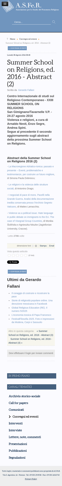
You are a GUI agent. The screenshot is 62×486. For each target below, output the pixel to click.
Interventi (15, 423)
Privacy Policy (31, 479)
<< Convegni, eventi (17, 48)
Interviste (15, 430)
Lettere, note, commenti (25, 437)
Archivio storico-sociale (24, 396)
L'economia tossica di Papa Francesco (31, 315)
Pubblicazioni (18, 450)
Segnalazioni (17, 457)
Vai (53, 22)
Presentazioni (18, 444)
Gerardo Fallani (26, 90)
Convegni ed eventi (25, 416)
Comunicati (16, 409)
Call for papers (18, 403)
